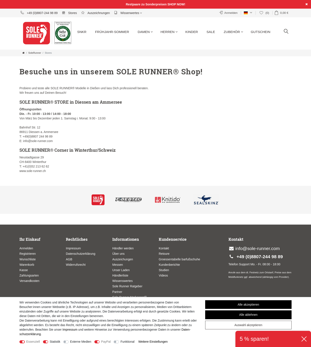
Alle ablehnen (248, 314)
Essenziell (33, 341)
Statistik (55, 341)
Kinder (191, 32)
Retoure (164, 253)
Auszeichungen (122, 259)
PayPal (106, 341)
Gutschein (260, 32)
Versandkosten (29, 281)
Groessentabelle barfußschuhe (179, 259)
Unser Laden (121, 270)
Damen (145, 32)
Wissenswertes (122, 281)
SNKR (81, 32)
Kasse (23, 270)
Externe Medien (80, 341)
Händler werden (123, 248)
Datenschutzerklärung (80, 253)
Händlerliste (120, 275)
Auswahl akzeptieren (248, 325)
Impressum (73, 248)
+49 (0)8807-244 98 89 (39, 13)
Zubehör (233, 32)
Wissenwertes (128, 13)
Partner (117, 292)
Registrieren (27, 253)
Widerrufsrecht (76, 264)
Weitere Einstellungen (153, 341)
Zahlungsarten (29, 275)
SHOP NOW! (176, 4)
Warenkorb (26, 264)
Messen (117, 264)
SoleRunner (34, 53)
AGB (69, 259)
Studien (164, 270)
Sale (210, 32)
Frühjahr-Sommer (112, 32)
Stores (69, 13)
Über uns (118, 253)
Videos (163, 275)
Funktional (128, 341)
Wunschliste (27, 259)
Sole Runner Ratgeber (127, 286)
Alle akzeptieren (248, 304)
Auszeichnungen (95, 13)
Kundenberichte (169, 264)
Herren (169, 32)
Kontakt (164, 248)
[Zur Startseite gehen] (23, 53)
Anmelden (26, 248)
